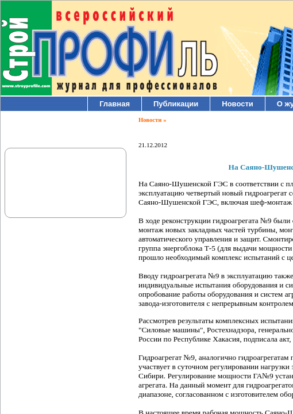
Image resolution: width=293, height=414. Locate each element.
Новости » (152, 120)
